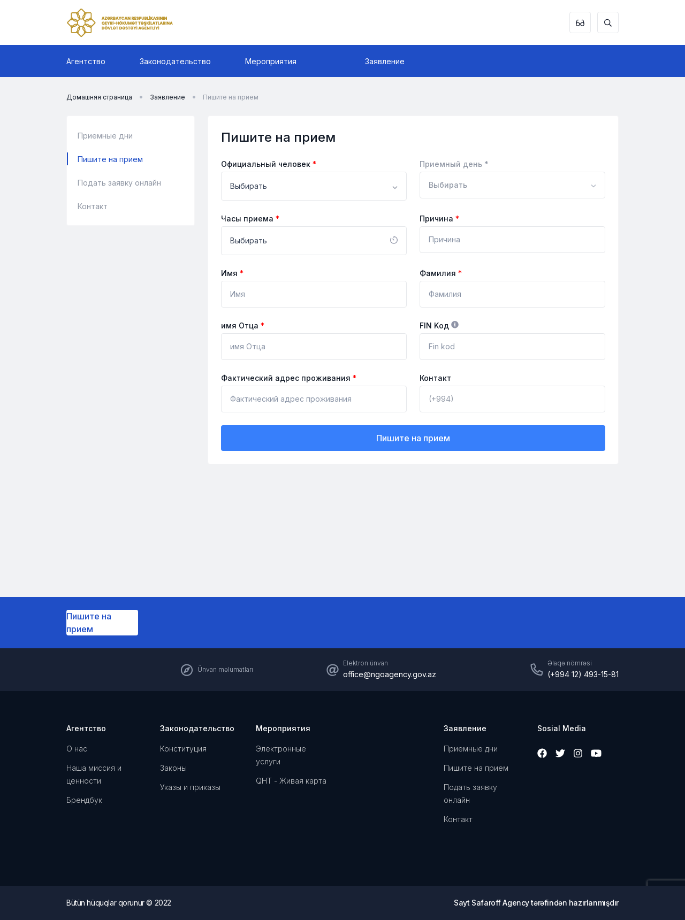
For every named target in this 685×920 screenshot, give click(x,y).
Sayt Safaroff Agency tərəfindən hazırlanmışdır (536, 902)
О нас (76, 748)
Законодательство (175, 61)
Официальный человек (268, 163)
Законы (173, 767)
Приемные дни (105, 135)
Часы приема (250, 218)
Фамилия (441, 273)
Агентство (85, 61)
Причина (439, 218)
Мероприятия (270, 61)
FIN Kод (439, 325)
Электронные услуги (281, 755)
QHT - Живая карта (291, 780)
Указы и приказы (190, 787)
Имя (232, 273)
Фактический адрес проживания (288, 377)
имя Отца (242, 325)
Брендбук (84, 799)
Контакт (93, 206)
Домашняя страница (99, 97)
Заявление (385, 61)
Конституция (183, 748)
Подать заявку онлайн (119, 182)
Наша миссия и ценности (93, 774)
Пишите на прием (230, 97)
